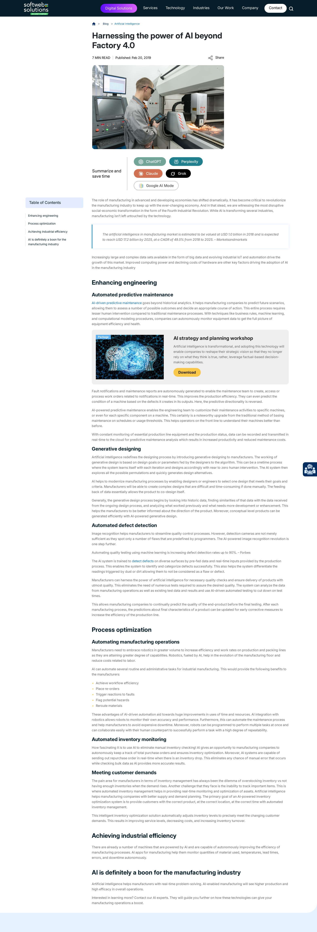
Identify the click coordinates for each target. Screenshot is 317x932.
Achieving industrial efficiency (48, 231)
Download (187, 372)
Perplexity (186, 161)
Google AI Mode (156, 185)
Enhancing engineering (43, 215)
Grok (178, 173)
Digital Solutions (118, 8)
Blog (106, 23)
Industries (201, 8)
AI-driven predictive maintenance (117, 303)
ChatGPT (149, 161)
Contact (275, 8)
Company (250, 8)
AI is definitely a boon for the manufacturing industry (47, 242)
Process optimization (42, 223)
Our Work (226, 8)
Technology (175, 8)
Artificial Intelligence (128, 23)
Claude (148, 173)
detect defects (143, 561)
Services (150, 8)
